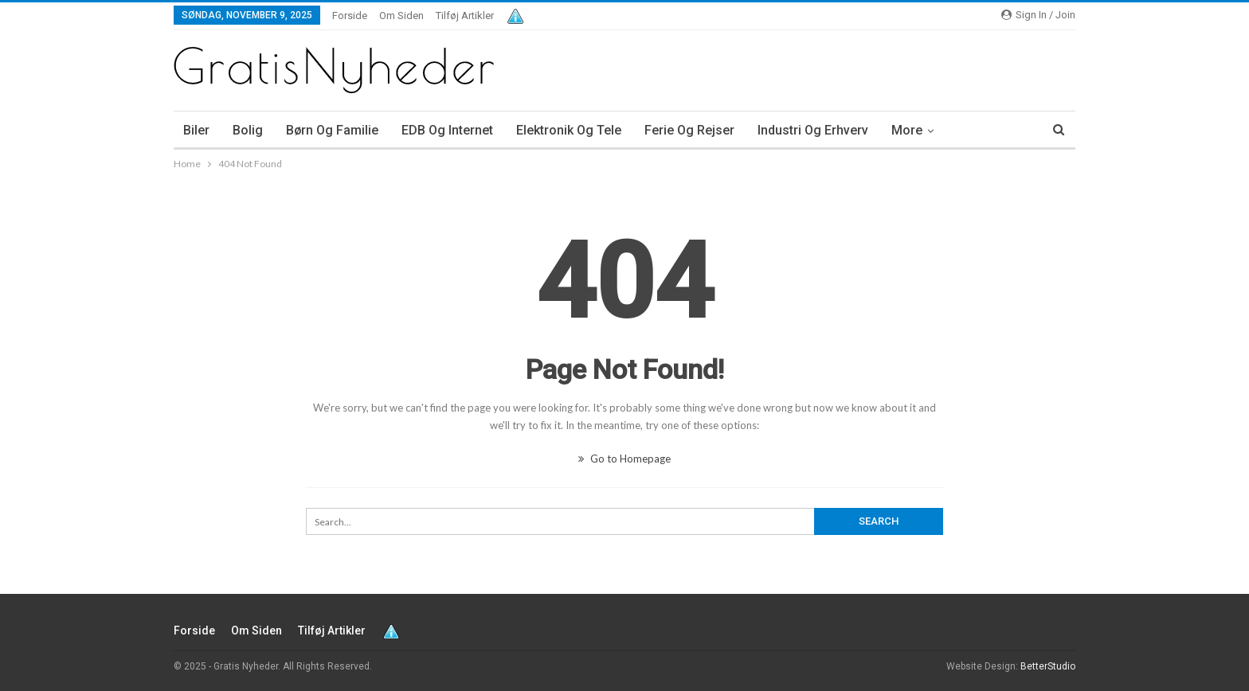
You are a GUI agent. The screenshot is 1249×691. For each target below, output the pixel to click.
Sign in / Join (1038, 15)
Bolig (248, 130)
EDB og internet (447, 130)
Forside (349, 15)
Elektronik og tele (568, 130)
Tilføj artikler (465, 15)
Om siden (401, 15)
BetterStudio (1047, 666)
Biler (196, 130)
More (906, 130)
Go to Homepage (624, 458)
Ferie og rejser (689, 130)
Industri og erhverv (813, 130)
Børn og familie (332, 130)
